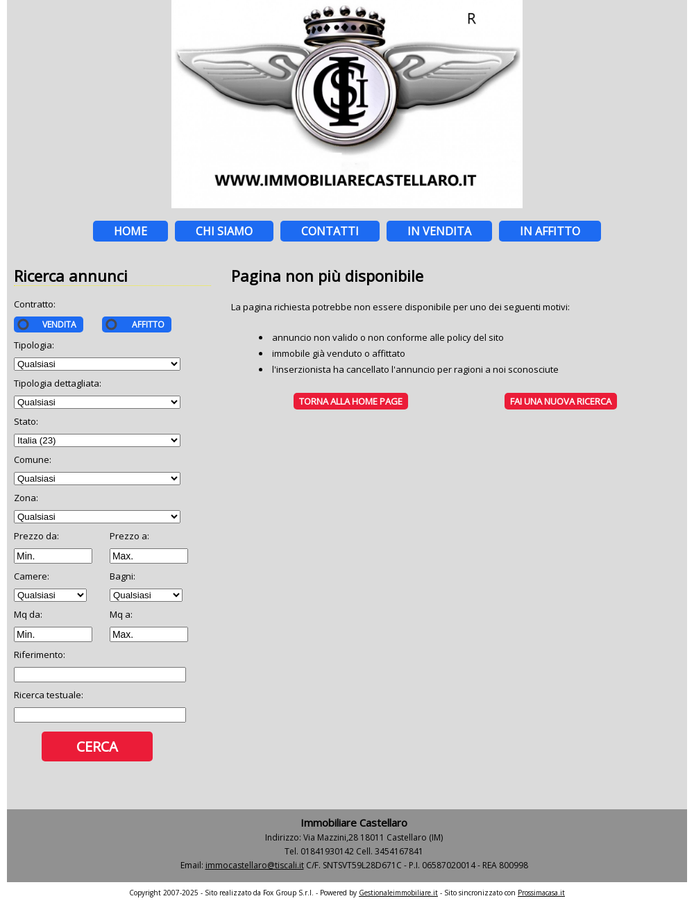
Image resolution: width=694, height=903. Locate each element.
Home (130, 231)
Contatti (330, 231)
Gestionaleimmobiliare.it (398, 892)
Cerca (97, 746)
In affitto (550, 231)
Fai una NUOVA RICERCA (560, 401)
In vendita (439, 231)
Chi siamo (224, 231)
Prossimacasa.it (541, 892)
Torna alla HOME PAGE (351, 401)
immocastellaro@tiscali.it (254, 865)
